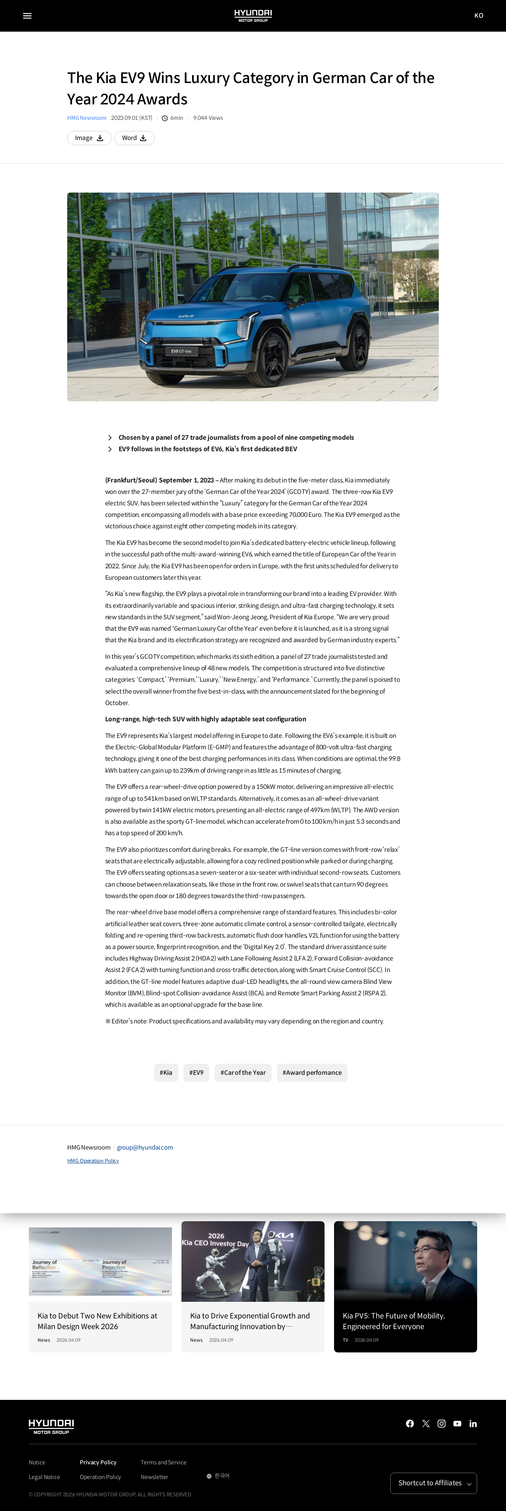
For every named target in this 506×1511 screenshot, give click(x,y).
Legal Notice (44, 1477)
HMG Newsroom (87, 118)
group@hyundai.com (145, 1147)
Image (93, 139)
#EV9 (196, 1072)
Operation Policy (100, 1477)
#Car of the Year (243, 1072)
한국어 (221, 1476)
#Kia (166, 1072)
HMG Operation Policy (93, 1160)
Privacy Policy (98, 1462)
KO (479, 16)
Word (140, 139)
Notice (37, 1462)
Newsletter (154, 1477)
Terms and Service (163, 1462)
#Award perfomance (312, 1072)
